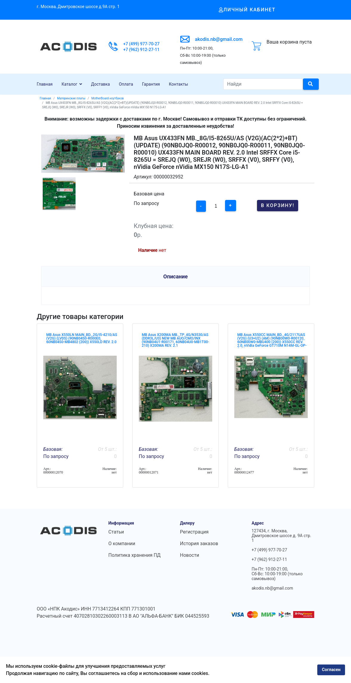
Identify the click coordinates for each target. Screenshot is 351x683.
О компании (121, 543)
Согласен (331, 669)
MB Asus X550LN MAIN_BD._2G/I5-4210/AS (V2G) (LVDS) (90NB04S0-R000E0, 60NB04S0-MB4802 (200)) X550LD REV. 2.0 (81, 338)
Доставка (100, 84)
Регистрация (194, 532)
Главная (45, 84)
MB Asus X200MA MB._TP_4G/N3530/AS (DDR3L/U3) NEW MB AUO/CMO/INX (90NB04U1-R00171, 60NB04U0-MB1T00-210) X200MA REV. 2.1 (175, 340)
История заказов (199, 543)
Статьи (116, 532)
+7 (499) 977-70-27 (141, 43)
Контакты (178, 84)
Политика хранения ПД (134, 555)
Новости (189, 555)
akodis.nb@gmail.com (219, 39)
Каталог (69, 84)
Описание (175, 276)
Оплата (126, 84)
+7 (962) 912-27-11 (141, 49)
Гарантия (151, 84)
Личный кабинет (247, 10)
